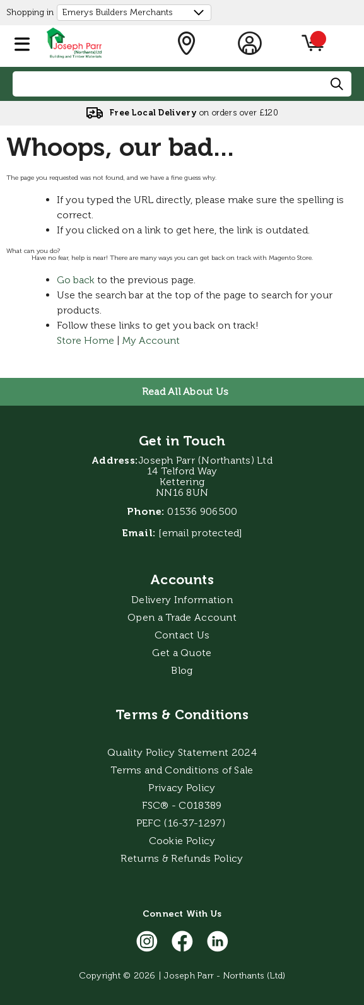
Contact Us (182, 635)
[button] (22, 41)
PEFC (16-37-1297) (182, 823)
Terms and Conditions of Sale (181, 770)
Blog (181, 670)
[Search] (337, 84)
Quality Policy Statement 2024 (182, 752)
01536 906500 (202, 511)
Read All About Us (185, 391)
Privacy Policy (181, 788)
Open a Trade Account (182, 617)
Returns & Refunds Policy (181, 858)
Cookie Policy (182, 841)
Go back (76, 280)
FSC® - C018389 (181, 805)
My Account (151, 340)
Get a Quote (181, 653)
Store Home (85, 340)
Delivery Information (182, 600)
